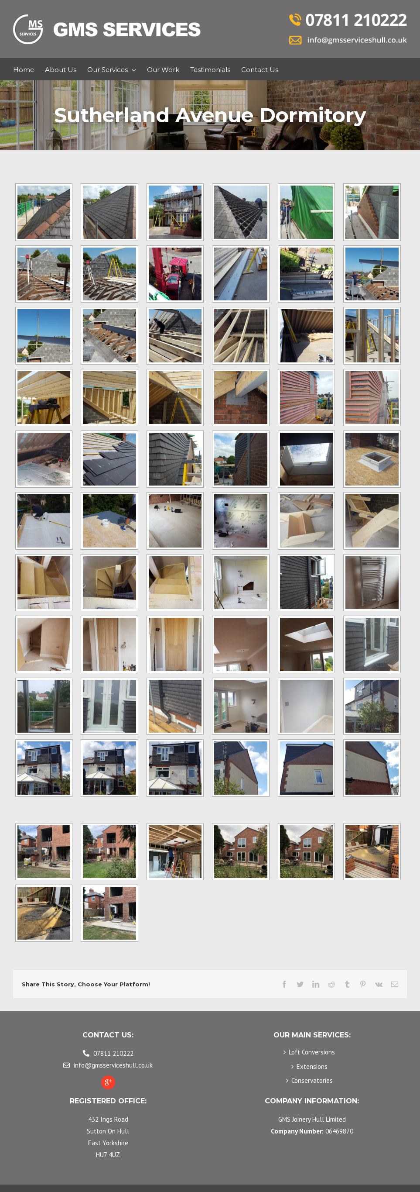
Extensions (312, 1066)
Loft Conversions (312, 1052)
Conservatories (312, 1080)
